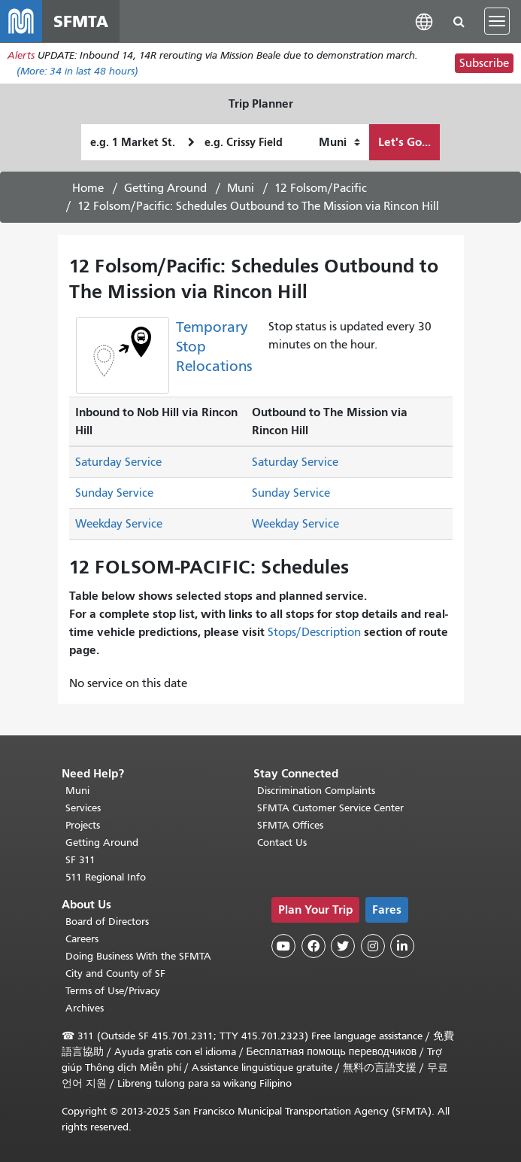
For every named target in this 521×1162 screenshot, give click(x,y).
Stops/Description (314, 632)
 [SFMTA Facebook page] (313, 946)
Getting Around (165, 188)
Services (83, 808)
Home (88, 188)
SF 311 (80, 859)
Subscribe (484, 63)
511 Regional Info (105, 877)
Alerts (21, 55)
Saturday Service (118, 462)
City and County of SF (115, 973)
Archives (84, 1008)
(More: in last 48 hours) (77, 71)
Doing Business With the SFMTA (138, 956)
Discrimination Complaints (316, 790)
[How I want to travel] (339, 142)
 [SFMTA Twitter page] (343, 946)
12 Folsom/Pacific (320, 188)
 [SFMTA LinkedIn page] (402, 946)
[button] (424, 20)
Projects (82, 825)
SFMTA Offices (290, 825)
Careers (81, 938)
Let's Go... (404, 142)
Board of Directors (107, 921)
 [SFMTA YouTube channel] (283, 946)
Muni (240, 188)
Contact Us (282, 842)
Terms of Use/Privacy (112, 990)
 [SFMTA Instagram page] (373, 946)
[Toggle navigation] (497, 21)
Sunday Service (114, 493)
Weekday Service (118, 524)
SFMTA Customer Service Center (330, 808)
